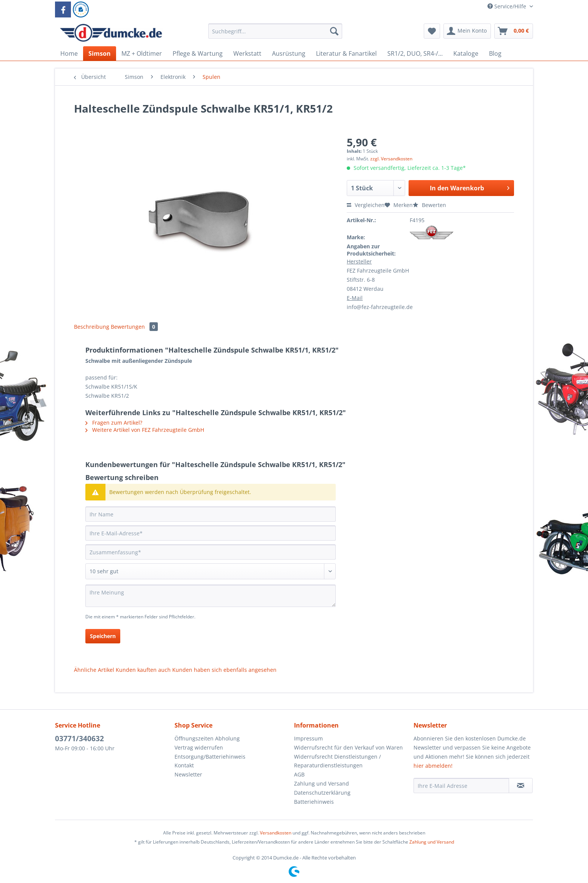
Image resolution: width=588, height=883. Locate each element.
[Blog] (495, 53)
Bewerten (429, 205)
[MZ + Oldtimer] (141, 53)
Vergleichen (366, 205)
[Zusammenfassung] (210, 552)
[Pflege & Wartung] (197, 53)
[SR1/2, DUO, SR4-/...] (415, 53)
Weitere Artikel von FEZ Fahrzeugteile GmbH (144, 429)
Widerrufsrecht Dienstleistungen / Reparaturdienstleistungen (337, 761)
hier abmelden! (433, 765)
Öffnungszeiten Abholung (207, 738)
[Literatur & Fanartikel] (346, 53)
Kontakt (184, 765)
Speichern (103, 636)
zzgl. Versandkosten (391, 158)
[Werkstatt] (247, 53)
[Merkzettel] (432, 31)
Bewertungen (134, 326)
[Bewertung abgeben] (210, 571)
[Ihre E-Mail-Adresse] (210, 533)
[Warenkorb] (513, 31)
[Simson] (99, 53)
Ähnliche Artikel (94, 669)
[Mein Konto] (467, 31)
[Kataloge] (466, 53)
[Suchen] (334, 31)
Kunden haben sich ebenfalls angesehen (224, 669)
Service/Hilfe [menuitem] (507, 6)
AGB (299, 774)
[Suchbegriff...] (275, 31)
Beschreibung (91, 326)
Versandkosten (275, 833)
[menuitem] (275, 35)
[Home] (69, 53)
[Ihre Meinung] (210, 596)
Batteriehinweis (314, 801)
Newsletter (188, 774)
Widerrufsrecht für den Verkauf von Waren (348, 747)
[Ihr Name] (210, 514)
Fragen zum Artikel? (113, 422)
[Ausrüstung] (289, 53)
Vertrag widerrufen (199, 747)
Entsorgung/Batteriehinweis (210, 756)
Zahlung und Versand (321, 783)
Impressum (308, 738)
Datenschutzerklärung (322, 792)
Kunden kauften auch (143, 669)
